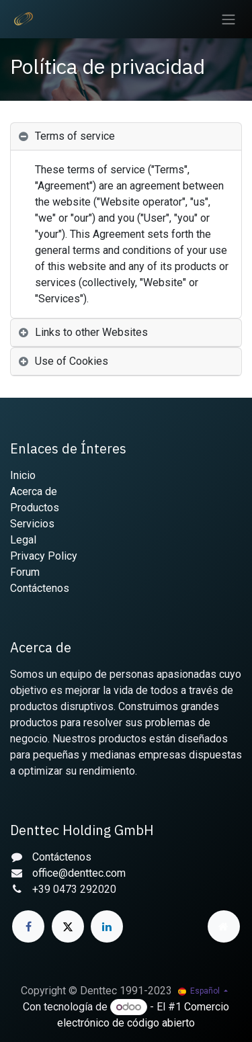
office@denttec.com (79, 873)
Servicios (32, 523)
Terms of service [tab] (75, 136)
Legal (23, 539)
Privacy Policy (43, 556)
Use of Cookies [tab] (71, 361)
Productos (34, 507)
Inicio (23, 475)
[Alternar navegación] (228, 19)
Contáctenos (39, 588)
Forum (25, 572)
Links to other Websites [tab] (91, 332)
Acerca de (33, 491)
